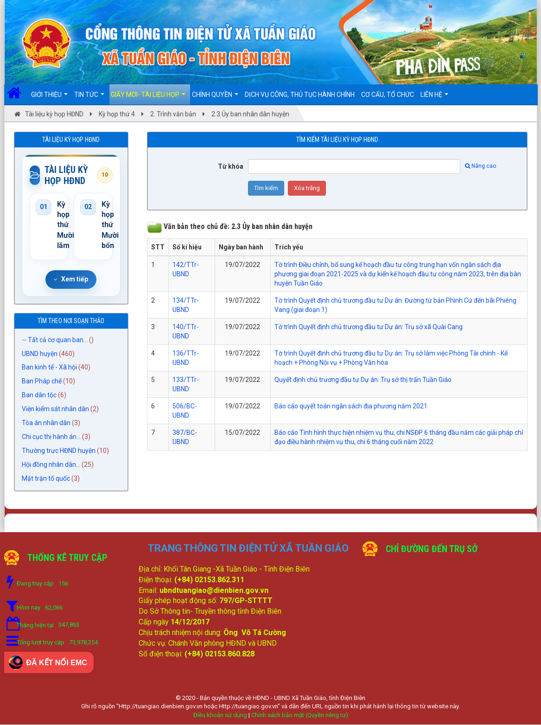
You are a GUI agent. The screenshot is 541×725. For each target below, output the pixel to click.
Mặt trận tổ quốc (46, 479)
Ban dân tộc (39, 396)
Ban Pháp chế (42, 382)
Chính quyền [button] (215, 98)
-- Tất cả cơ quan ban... (55, 340)
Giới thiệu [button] (49, 98)
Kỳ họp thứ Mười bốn (104, 225)
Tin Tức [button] (89, 98)
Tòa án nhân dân (46, 423)
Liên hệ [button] (434, 98)
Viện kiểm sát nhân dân (55, 409)
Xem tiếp (71, 279)
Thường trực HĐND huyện (58, 451)
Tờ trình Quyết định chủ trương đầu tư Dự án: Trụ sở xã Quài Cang (368, 327)
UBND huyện (39, 354)
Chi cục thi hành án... (51, 437)
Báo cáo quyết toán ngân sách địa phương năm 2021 (350, 406)
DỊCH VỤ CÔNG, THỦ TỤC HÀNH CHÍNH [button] (300, 94)
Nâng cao (480, 166)
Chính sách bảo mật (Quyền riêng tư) (299, 715)
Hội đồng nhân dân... (51, 465)
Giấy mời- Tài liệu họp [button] (148, 98)
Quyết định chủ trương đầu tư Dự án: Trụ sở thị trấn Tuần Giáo (363, 379)
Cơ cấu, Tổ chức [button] (387, 94)
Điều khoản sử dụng (220, 715)
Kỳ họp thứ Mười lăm (60, 225)
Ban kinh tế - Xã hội (49, 368)
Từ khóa (230, 166)
